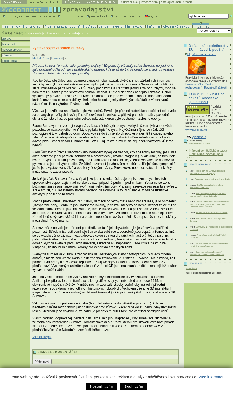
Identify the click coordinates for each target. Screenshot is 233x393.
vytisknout (196, 137)
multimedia (9, 60)
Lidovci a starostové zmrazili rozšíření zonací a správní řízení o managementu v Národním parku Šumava (209, 204)
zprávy (6, 38)
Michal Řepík (40, 58)
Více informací (210, 377)
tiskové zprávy (12, 49)
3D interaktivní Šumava (199, 143)
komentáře (9, 44)
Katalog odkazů (171, 2)
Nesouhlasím (101, 386)
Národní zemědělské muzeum (209, 150)
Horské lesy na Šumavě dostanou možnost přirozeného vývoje (207, 172)
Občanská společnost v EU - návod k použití (209, 48)
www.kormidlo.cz (196, 129)
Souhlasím (134, 386)
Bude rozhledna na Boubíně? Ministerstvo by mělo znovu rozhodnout (207, 253)
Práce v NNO (149, 2)
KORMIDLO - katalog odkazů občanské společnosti (207, 98)
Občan (187, 2)
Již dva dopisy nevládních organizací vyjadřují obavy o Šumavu (209, 244)
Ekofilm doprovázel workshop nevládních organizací (206, 186)
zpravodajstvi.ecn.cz (44, 33)
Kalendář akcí (129, 2)
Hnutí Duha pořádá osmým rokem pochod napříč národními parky (208, 194)
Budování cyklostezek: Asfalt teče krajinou (213, 179)
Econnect (57, 58)
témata (7, 55)
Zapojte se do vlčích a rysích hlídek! (211, 212)
